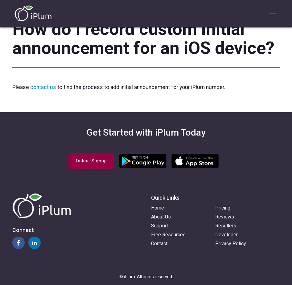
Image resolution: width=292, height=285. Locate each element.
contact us (43, 87)
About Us (161, 217)
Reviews (224, 217)
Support (159, 226)
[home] (32, 13)
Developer (226, 235)
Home (157, 208)
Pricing (222, 208)
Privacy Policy (230, 243)
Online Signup (91, 161)
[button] (271, 13)
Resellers (225, 226)
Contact (159, 243)
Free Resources (168, 235)
